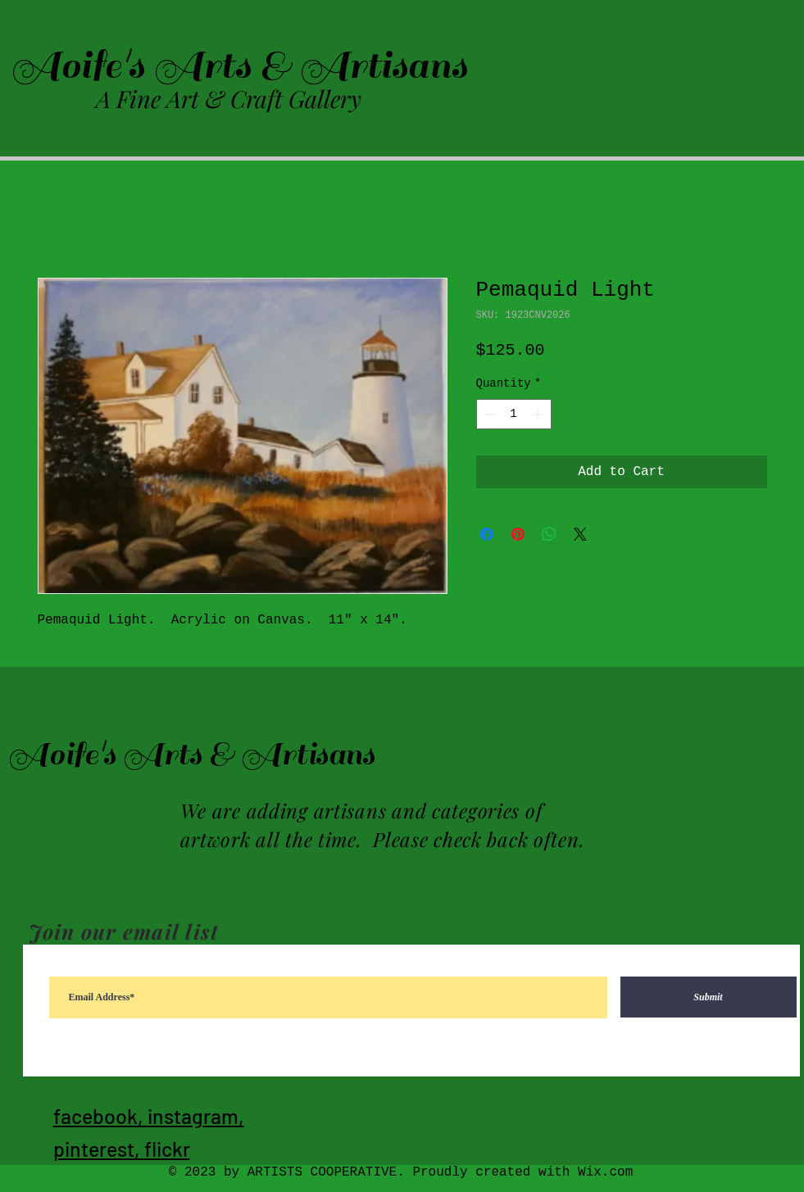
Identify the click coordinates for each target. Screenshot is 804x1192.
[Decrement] (489, 414)
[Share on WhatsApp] (549, 534)
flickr (167, 1148)
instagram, (196, 1116)
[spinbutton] (514, 414)
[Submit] (708, 997)
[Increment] (539, 414)
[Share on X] (580, 534)
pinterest (93, 1148)
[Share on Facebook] (487, 534)
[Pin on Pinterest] (518, 534)
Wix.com (605, 1172)
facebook (95, 1116)
